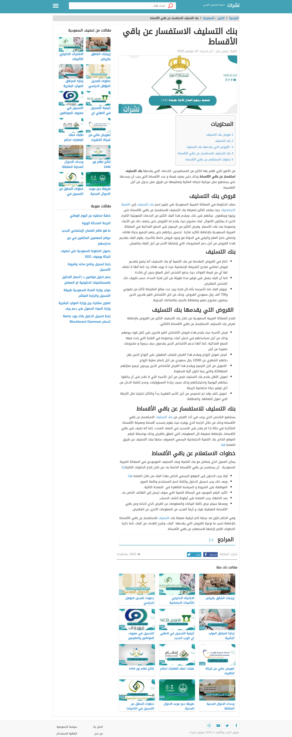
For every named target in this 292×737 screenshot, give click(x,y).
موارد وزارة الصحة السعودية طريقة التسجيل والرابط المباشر (87, 293)
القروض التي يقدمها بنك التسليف (209, 147)
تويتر (193, 554)
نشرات (233, 5)
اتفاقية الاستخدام (67, 733)
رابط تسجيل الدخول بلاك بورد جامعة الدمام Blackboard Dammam (86, 319)
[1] (124, 467)
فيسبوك (210, 554)
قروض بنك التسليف (219, 134)
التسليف (164, 518)
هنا (223, 445)
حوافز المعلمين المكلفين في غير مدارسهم (88, 241)
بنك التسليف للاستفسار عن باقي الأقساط (205, 153)
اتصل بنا (98, 726)
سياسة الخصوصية (67, 726)
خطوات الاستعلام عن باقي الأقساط (209, 159)
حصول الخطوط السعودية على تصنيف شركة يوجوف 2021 (85, 254)
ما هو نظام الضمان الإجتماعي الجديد (86, 231)
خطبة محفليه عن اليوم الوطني (90, 216)
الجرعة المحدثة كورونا (96, 223)
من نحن (98, 733)
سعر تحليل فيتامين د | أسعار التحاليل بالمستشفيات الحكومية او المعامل (86, 280)
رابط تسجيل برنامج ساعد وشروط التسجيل (89, 267)
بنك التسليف (224, 140)
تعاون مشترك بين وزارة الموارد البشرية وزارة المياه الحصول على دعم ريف (84, 306)
